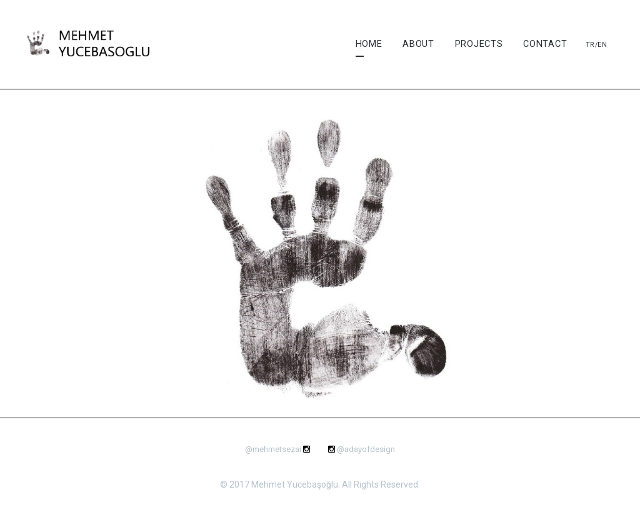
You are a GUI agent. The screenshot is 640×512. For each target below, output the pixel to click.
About (418, 44)
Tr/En (597, 45)
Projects (479, 44)
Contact (545, 44)
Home (369, 44)
